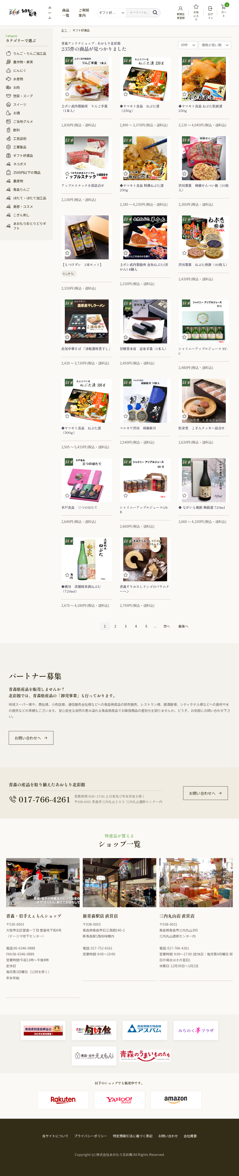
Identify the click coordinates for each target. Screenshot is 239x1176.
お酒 (16, 113)
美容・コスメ (23, 206)
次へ (166, 626)
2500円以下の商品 (27, 172)
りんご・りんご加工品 (29, 53)
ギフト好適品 (23, 155)
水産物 (18, 79)
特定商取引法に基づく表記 (132, 1136)
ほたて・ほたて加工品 (29, 198)
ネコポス (19, 164)
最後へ (183, 626)
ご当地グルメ (23, 121)
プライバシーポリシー (90, 1136)
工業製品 (19, 147)
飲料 (16, 130)
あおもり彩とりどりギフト (29, 226)
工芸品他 (19, 138)
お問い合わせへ (28, 738)
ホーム (50, 12)
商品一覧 (65, 12)
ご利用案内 (83, 12)
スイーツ (19, 104)
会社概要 (190, 1136)
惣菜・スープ (23, 96)
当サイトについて (55, 1136)
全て (64, 30)
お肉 (16, 87)
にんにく (19, 70)
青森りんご (21, 189)
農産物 (18, 181)
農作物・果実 (23, 62)
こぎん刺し (21, 215)
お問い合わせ (168, 1136)
